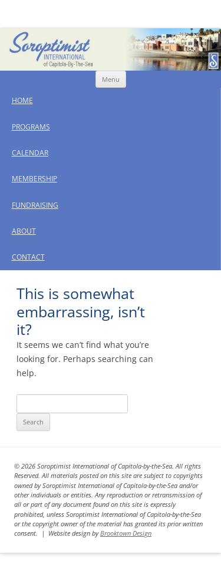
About (24, 231)
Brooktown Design (125, 533)
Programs (31, 127)
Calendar (30, 153)
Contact (28, 257)
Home (22, 100)
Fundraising (35, 205)
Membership (34, 179)
